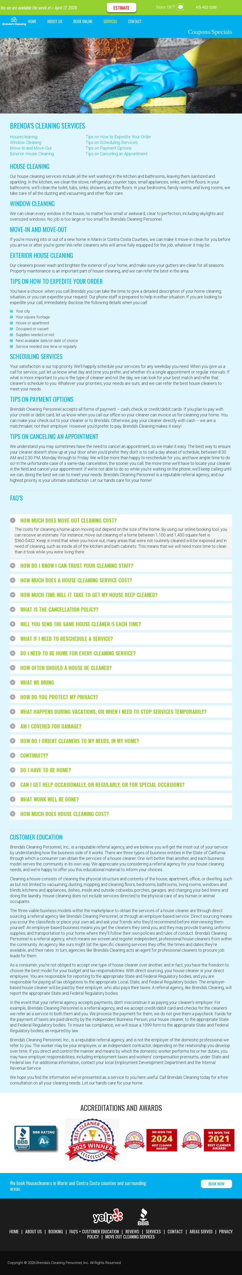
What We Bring (37, 682)
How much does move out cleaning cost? (68, 520)
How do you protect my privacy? (59, 697)
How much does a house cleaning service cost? (76, 580)
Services (153, 1231)
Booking (55, 1231)
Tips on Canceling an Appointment (117, 153)
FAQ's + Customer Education (94, 1231)
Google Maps (233, 7)
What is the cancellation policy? (59, 609)
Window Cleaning (25, 142)
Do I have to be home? (45, 770)
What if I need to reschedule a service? (66, 638)
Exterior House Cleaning (32, 153)
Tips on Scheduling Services (112, 142)
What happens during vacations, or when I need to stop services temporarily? (113, 711)
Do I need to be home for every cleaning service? (78, 653)
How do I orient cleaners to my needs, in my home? (79, 740)
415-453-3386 (206, 7)
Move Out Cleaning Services (130, 1237)
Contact (175, 1231)
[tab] (121, 520)
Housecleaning (23, 136)
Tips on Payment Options (109, 148)
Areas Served (201, 1231)
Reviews (132, 1231)
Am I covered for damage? (51, 726)
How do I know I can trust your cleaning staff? (76, 565)
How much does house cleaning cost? (64, 813)
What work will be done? (49, 799)
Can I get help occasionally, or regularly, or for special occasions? (102, 784)
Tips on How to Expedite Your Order (118, 136)
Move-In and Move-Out (31, 148)
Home (14, 1231)
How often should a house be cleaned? (66, 667)
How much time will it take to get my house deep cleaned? (89, 594)
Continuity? (34, 755)
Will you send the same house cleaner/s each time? (80, 624)
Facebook (222, 7)
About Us (33, 1231)
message (181, 7)
